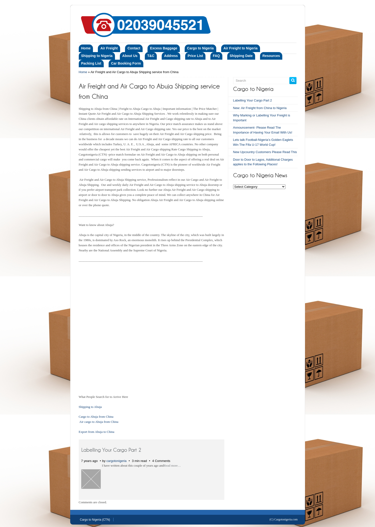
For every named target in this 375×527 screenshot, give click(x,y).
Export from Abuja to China (96, 432)
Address (171, 56)
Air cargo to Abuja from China (98, 422)
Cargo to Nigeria (200, 48)
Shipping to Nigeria (97, 56)
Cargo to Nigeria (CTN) (95, 519)
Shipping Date (241, 56)
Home (86, 48)
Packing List (91, 63)
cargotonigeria (116, 461)
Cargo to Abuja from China (96, 416)
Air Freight (109, 48)
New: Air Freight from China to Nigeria (260, 108)
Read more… (172, 465)
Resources (271, 56)
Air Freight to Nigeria (241, 48)
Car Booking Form (126, 63)
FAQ (216, 56)
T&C (150, 56)
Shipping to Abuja (90, 407)
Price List (195, 56)
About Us (129, 56)
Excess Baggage (163, 48)
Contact (133, 48)
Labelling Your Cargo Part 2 (252, 100)
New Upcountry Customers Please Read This (265, 152)
